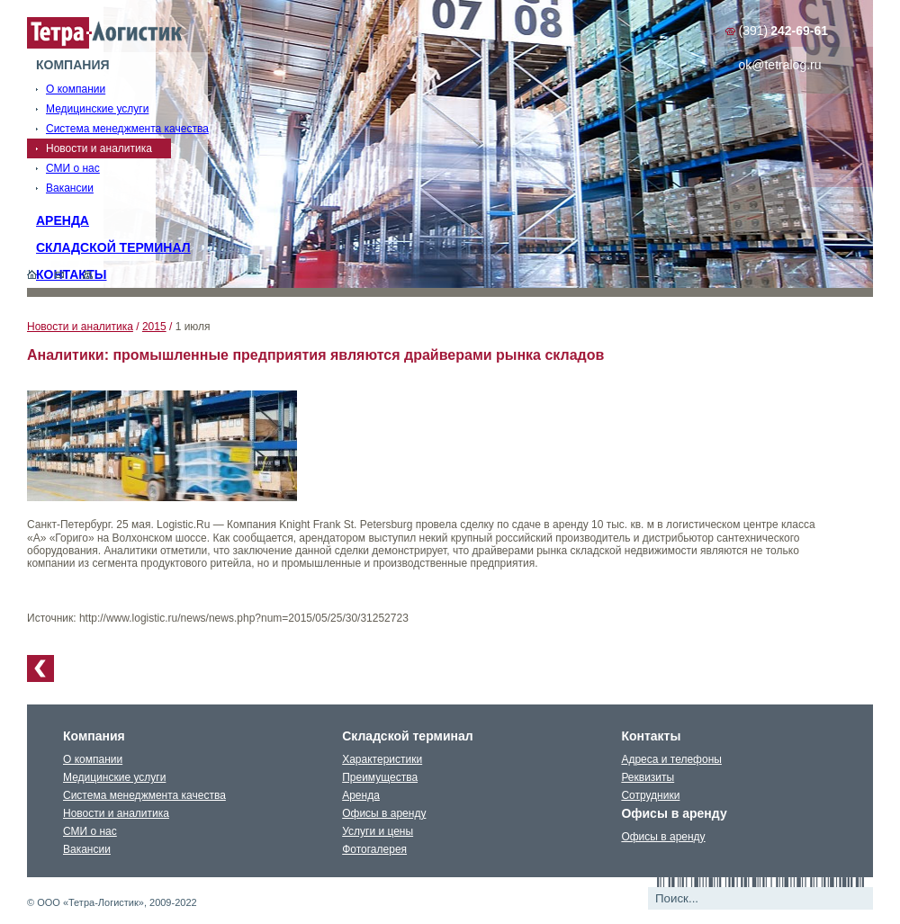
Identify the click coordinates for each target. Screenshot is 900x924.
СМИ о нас (90, 831)
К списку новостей (40, 668)
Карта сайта (88, 274)
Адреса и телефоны (671, 759)
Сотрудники (650, 795)
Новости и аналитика (80, 326)
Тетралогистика (105, 33)
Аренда (62, 220)
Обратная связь (60, 274)
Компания (73, 65)
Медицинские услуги (114, 777)
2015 (154, 326)
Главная (32, 274)
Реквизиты (647, 777)
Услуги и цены (377, 831)
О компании (92, 759)
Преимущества (380, 777)
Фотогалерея (374, 849)
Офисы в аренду (384, 813)
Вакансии (87, 849)
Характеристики (382, 759)
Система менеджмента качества (144, 795)
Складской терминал (113, 247)
